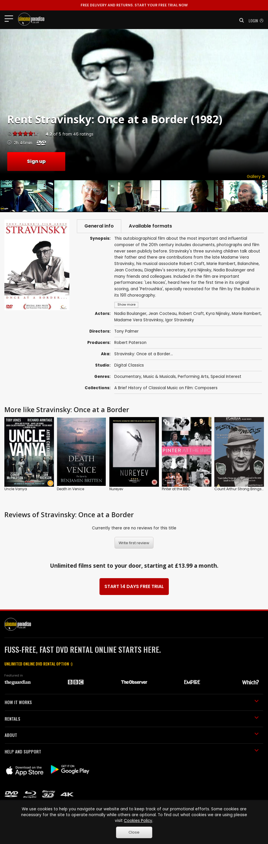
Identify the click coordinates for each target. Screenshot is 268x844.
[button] (240, 20)
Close (134, 832)
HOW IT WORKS (132, 702)
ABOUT (132, 735)
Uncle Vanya (15, 488)
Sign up (36, 161)
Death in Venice (70, 488)
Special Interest (226, 376)
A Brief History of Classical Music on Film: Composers (166, 388)
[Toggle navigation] (10, 18)
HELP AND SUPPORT (132, 751)
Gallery (256, 176)
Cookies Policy (138, 820)
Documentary (127, 376)
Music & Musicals (159, 376)
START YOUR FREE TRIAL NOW (134, 5)
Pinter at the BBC (176, 488)
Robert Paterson (130, 342)
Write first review (134, 542)
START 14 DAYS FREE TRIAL (134, 586)
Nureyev (116, 488)
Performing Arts (193, 376)
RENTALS (132, 718)
